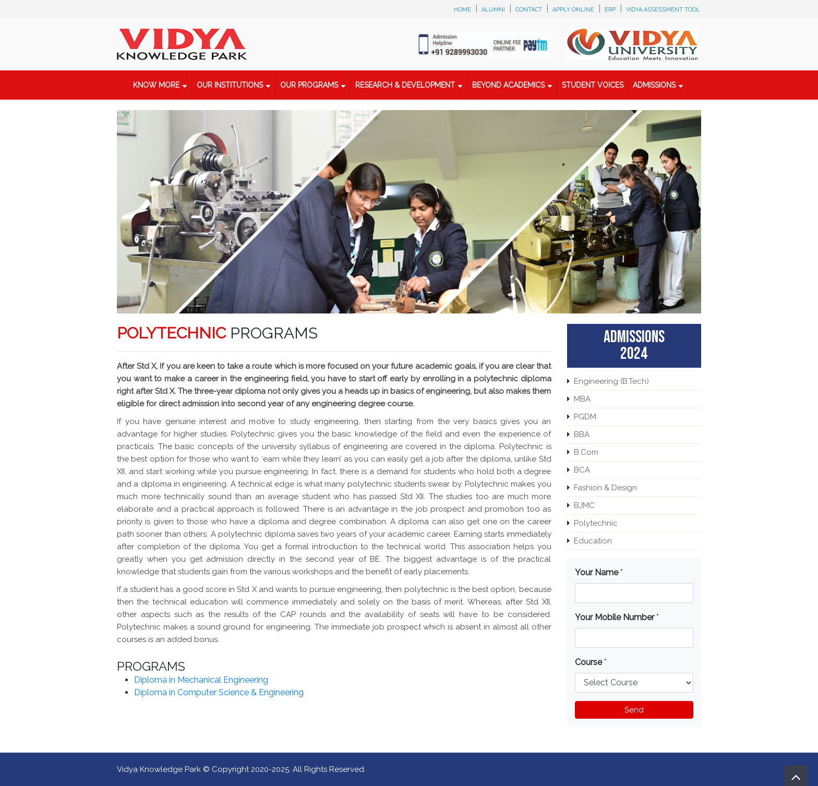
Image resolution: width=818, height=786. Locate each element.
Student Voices (592, 85)
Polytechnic (596, 523)
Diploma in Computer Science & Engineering (219, 692)
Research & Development (405, 85)
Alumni (493, 9)
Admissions (654, 85)
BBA (582, 434)
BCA (582, 470)
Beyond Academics (508, 85)
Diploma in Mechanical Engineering (201, 680)
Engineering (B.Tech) (611, 381)
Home (462, 9)
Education (593, 541)
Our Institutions (230, 85)
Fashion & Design (605, 487)
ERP (610, 9)
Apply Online (573, 9)
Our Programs (309, 85)
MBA (582, 399)
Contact (528, 9)
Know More (156, 85)
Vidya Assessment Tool (663, 9)
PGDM (585, 416)
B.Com (586, 452)
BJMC (584, 505)
